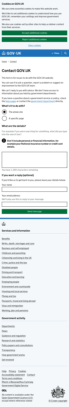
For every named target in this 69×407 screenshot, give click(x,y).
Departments (8, 326)
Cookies (22, 371)
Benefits (6, 238)
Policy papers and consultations (17, 345)
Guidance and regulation (14, 335)
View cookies (34, 45)
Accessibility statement (13, 374)
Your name (7, 184)
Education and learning (13, 277)
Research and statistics (13, 340)
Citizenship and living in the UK (17, 257)
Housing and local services (15, 291)
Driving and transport (12, 272)
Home (4, 61)
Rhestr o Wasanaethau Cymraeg (17, 382)
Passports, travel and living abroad (19, 301)
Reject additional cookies (34, 39)
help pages (10, 101)
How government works (13, 355)
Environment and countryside (16, 286)
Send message (34, 211)
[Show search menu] (65, 53)
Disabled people (10, 267)
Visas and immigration (12, 305)
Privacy (12, 371)
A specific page (16, 118)
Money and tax (9, 296)
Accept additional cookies (34, 32)
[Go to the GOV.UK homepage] (11, 53)
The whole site (16, 112)
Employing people (10, 281)
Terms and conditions (12, 378)
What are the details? (14, 126)
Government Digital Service (15, 385)
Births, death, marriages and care (18, 243)
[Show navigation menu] (55, 53)
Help (4, 371)
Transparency (8, 350)
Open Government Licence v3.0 (17, 397)
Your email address (11, 195)
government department (43, 101)
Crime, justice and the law (14, 262)
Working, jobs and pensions (15, 310)
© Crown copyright (58, 400)
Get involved (8, 359)
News (5, 331)
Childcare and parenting (13, 253)
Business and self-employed (15, 248)
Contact (13, 61)
